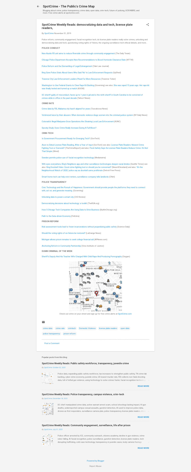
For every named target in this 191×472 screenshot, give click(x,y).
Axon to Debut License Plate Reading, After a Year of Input (67, 145)
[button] (147, 25)
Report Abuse (95, 466)
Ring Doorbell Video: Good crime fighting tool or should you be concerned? (78, 167)
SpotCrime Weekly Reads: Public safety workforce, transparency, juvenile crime (85, 363)
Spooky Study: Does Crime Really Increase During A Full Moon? (69, 128)
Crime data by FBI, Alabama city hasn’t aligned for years (66, 109)
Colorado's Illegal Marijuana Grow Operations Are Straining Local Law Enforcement (78, 121)
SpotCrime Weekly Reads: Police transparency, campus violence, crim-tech (83, 394)
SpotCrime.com (125, 314)
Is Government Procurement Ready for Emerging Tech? (66, 138)
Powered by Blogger (95, 461)
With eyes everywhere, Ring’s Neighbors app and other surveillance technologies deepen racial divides (86, 164)
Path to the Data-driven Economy (56, 216)
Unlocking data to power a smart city (58, 197)
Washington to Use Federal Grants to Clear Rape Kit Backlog (68, 85)
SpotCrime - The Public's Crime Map (69, 6)
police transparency (51, 333)
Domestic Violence (87, 328)
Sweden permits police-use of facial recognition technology (68, 157)
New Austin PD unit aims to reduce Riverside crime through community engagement (78, 53)
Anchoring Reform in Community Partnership (61, 246)
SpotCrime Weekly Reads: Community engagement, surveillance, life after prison (86, 425)
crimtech (72, 328)
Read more (143, 386)
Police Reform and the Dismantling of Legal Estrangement (67, 66)
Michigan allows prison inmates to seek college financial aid (68, 239)
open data (125, 328)
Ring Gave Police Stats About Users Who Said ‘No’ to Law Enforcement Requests (77, 72)
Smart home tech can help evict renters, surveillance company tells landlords (75, 177)
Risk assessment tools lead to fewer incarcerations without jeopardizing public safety (79, 227)
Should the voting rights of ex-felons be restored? (63, 233)
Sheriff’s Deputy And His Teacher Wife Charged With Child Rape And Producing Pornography (82, 256)
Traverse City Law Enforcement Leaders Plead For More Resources (71, 79)
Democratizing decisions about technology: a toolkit (64, 203)
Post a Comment (51, 343)
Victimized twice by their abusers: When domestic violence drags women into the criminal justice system (87, 115)
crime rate (60, 328)
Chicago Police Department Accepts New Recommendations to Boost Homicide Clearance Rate (84, 60)
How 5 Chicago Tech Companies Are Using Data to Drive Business (70, 210)
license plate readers (108, 328)
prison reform (70, 333)
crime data (47, 328)
